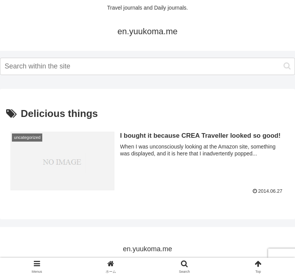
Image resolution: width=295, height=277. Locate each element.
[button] (287, 66)
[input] (147, 66)
